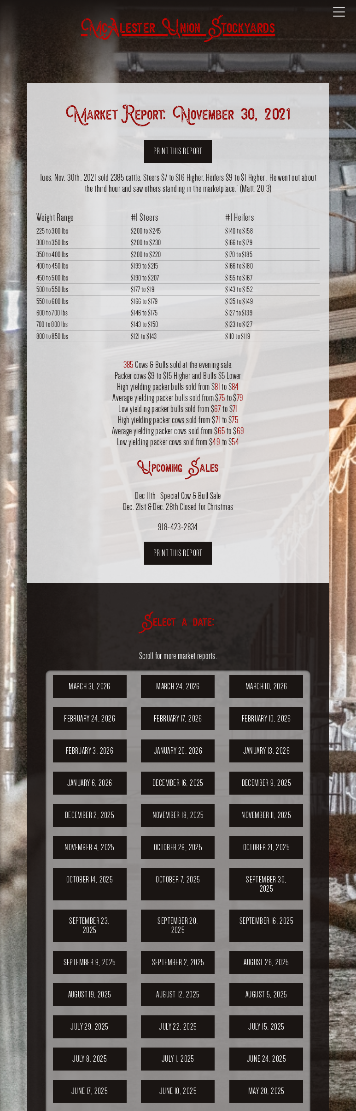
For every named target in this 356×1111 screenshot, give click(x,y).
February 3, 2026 (89, 751)
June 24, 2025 (266, 1059)
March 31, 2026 (90, 686)
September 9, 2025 (90, 962)
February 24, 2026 (89, 718)
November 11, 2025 (266, 815)
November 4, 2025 (89, 847)
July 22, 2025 (178, 1026)
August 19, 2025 (89, 994)
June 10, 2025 (178, 1091)
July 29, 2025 (89, 1026)
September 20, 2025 (178, 925)
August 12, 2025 (177, 994)
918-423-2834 (178, 526)
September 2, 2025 (178, 962)
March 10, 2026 (266, 686)
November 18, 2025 (178, 815)
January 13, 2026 (266, 751)
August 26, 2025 (266, 962)
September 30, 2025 (266, 884)
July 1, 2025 (178, 1059)
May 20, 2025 (266, 1091)
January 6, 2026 (89, 783)
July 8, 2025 (89, 1059)
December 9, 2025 (266, 783)
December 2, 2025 (89, 815)
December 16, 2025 (178, 783)
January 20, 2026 (178, 751)
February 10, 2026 (266, 718)
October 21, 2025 (266, 847)
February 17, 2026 (178, 718)
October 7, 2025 (178, 879)
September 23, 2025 (89, 925)
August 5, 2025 (266, 994)
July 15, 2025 (266, 1026)
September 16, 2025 (266, 921)
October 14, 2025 (89, 879)
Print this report (178, 151)
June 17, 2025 (89, 1091)
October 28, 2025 (178, 847)
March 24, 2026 (178, 686)
